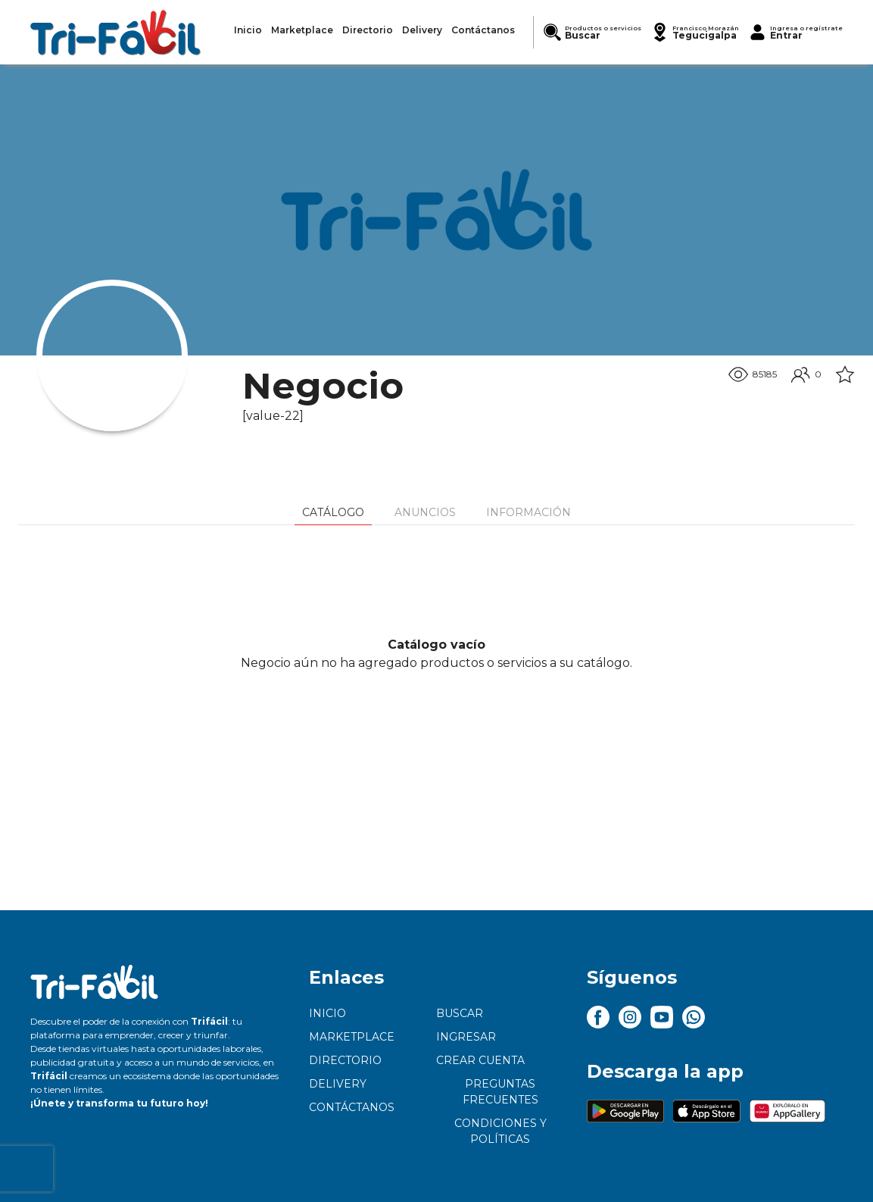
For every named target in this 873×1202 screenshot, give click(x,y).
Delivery (337, 1084)
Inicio (327, 1013)
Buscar (459, 1013)
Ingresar (466, 1037)
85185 (752, 374)
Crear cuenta (480, 1060)
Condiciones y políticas (500, 1131)
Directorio (345, 1060)
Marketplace (351, 1037)
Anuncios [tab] (425, 512)
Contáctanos (351, 1107)
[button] (694, 32)
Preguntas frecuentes (500, 1092)
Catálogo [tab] (333, 512)
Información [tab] (528, 512)
